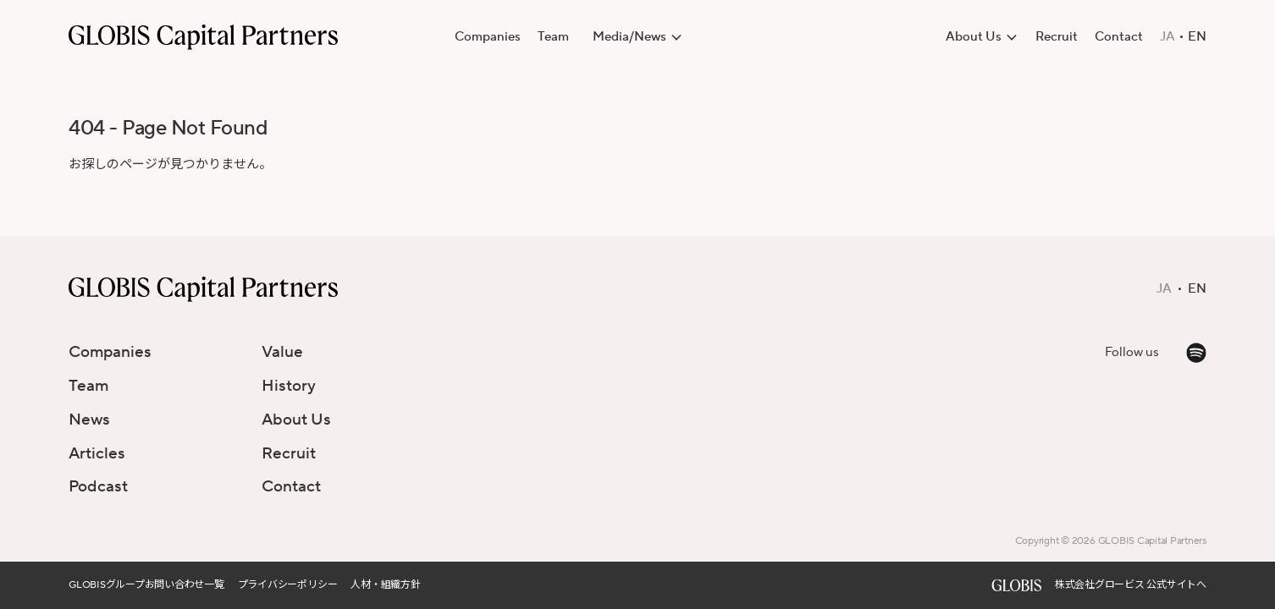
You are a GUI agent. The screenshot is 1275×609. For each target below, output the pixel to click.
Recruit (1056, 37)
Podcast (98, 486)
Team (553, 37)
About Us (296, 419)
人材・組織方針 (385, 585)
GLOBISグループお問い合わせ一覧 (146, 585)
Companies (488, 37)
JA (1167, 37)
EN (1197, 37)
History (289, 386)
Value (282, 352)
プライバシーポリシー (288, 585)
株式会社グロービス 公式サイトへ (1130, 585)
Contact (1119, 37)
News (89, 419)
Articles (97, 453)
